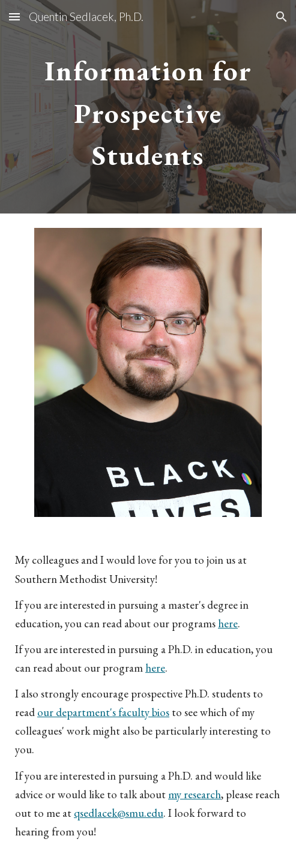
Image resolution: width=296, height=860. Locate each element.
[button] (14, 16)
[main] (148, 106)
